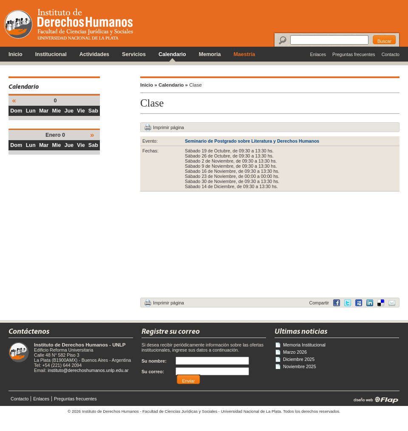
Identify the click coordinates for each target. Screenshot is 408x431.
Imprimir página (168, 127)
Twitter (347, 302)
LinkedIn (380, 302)
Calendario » (173, 84)
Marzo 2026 (295, 352)
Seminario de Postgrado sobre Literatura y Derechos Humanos (252, 141)
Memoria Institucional (304, 344)
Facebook (336, 302)
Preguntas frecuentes (353, 54)
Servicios (134, 54)
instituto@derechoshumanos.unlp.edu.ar (88, 370)
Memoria (210, 54)
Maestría (244, 54)
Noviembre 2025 (299, 366)
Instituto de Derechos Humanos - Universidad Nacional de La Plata (68, 23)
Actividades (94, 54)
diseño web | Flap (373, 399)
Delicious (369, 302)
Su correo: (153, 371)
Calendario (172, 54)
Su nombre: (154, 360)
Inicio (15, 54)
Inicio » (148, 84)
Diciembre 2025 (298, 359)
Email (391, 302)
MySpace (358, 302)
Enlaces (318, 54)
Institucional (51, 54)
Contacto (391, 54)
